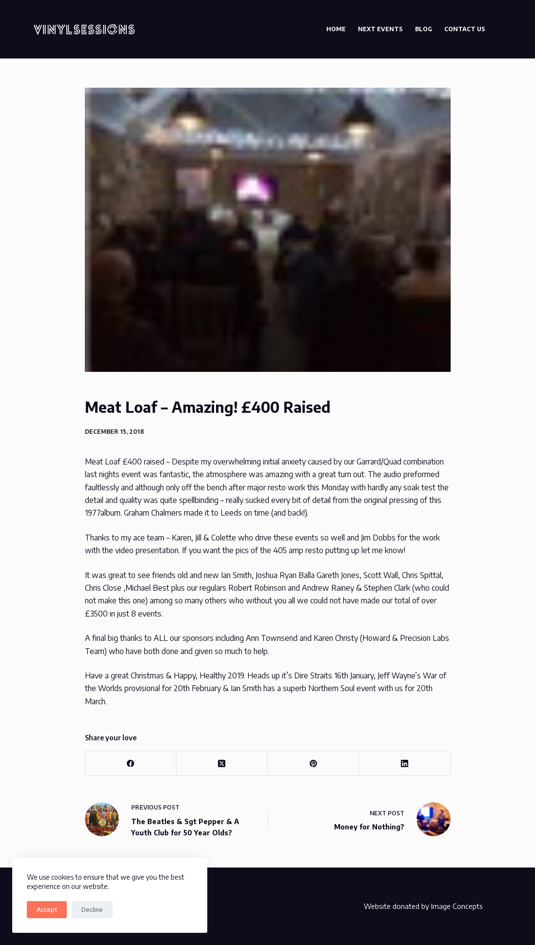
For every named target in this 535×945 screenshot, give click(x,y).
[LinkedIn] (404, 763)
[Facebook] (131, 763)
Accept (47, 909)
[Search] (504, 29)
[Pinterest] (313, 763)
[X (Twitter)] (222, 763)
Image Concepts (457, 906)
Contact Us (464, 29)
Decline (92, 909)
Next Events (380, 29)
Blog (423, 29)
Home (336, 29)
